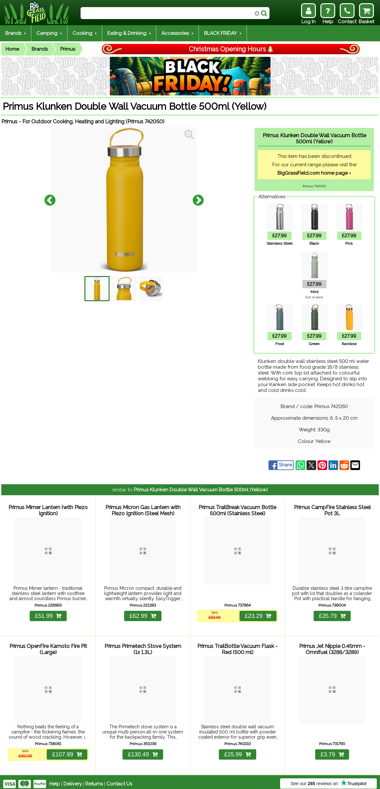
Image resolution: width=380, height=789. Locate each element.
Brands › (15, 33)
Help (54, 780)
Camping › (49, 33)
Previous (50, 200)
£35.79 (332, 614)
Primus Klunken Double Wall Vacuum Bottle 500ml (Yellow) (201, 490)
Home (12, 49)
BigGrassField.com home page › (314, 173)
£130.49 (143, 750)
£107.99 (67, 750)
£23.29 (257, 614)
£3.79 (332, 750)
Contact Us (119, 780)
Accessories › (177, 33)
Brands (40, 49)
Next (198, 200)
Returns (94, 780)
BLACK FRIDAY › (222, 33)
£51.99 (48, 614)
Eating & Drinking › (129, 33)
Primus (67, 49)
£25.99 (237, 750)
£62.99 (143, 614)
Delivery (72, 780)
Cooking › (85, 33)
